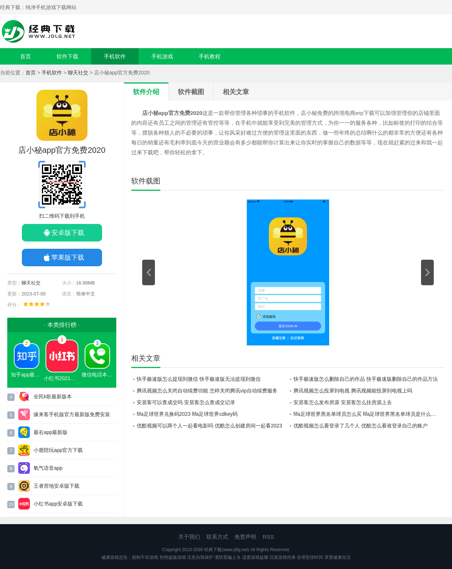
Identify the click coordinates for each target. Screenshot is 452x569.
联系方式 (217, 537)
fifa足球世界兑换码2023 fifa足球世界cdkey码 (187, 414)
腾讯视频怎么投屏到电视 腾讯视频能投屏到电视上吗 (352, 391)
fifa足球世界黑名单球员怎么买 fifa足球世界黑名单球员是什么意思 (367, 414)
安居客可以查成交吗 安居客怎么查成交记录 (186, 402)
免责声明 (245, 537)
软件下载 (67, 56)
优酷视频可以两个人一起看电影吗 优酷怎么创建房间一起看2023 (209, 426)
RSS (268, 537)
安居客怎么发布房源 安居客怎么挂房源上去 (342, 402)
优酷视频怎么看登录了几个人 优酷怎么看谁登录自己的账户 (360, 426)
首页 (25, 56)
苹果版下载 (67, 257)
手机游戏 (162, 56)
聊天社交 (78, 73)
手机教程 (210, 56)
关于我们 (189, 537)
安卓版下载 (67, 232)
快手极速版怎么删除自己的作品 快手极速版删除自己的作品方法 (365, 379)
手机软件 (115, 56)
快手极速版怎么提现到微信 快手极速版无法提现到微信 (199, 379)
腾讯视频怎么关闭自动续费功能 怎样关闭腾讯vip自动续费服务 (207, 391)
